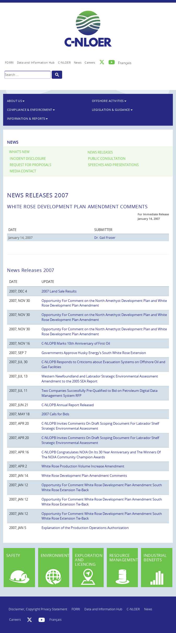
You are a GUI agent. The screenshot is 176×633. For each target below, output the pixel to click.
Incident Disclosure (28, 158)
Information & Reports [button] (27, 118)
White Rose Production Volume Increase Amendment (83, 466)
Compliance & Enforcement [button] (31, 110)
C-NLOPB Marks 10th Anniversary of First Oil (76, 343)
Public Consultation (107, 158)
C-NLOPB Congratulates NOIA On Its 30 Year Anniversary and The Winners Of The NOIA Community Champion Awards (101, 454)
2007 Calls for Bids (55, 414)
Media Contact (23, 171)
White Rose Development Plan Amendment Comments (84, 475)
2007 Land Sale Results (59, 291)
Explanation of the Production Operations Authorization (85, 527)
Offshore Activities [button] (109, 101)
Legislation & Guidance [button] (112, 110)
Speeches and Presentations (113, 165)
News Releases (100, 152)
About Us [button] (16, 101)
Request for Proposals (30, 165)
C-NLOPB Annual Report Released (68, 405)
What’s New (19, 152)
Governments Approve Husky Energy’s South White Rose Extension (94, 352)
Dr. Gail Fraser (104, 237)
